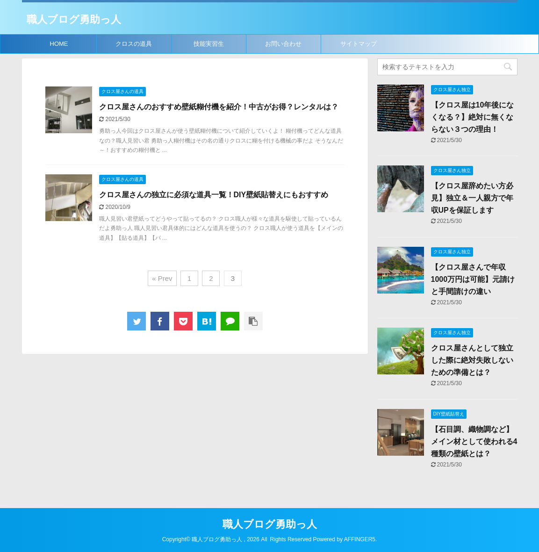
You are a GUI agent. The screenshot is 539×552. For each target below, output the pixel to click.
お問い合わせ (283, 43)
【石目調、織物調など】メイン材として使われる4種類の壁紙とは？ (474, 441)
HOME (59, 43)
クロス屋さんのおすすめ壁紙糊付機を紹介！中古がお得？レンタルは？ (218, 107)
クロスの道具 (133, 43)
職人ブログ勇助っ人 (74, 19)
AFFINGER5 (359, 539)
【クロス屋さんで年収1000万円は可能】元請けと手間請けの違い (473, 279)
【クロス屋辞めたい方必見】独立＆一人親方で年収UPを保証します (472, 198)
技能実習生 (209, 43)
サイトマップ (358, 43)
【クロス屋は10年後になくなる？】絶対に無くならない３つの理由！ (472, 117)
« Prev (162, 278)
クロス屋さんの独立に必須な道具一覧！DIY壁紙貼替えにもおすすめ (214, 195)
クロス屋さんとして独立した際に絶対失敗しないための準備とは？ (472, 360)
